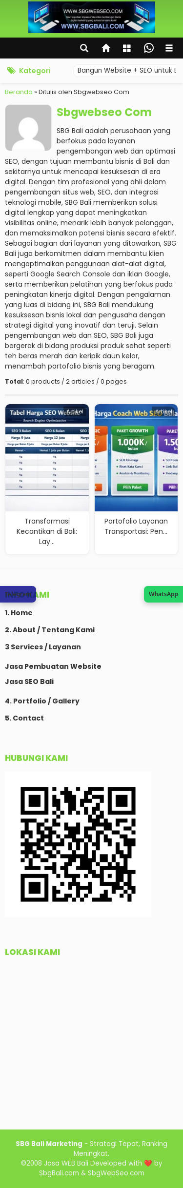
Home (22, 613)
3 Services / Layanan (43, 647)
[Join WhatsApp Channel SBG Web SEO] (163, 594)
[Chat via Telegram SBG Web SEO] (18, 594)
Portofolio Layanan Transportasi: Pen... (136, 526)
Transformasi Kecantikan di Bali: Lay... (47, 531)
